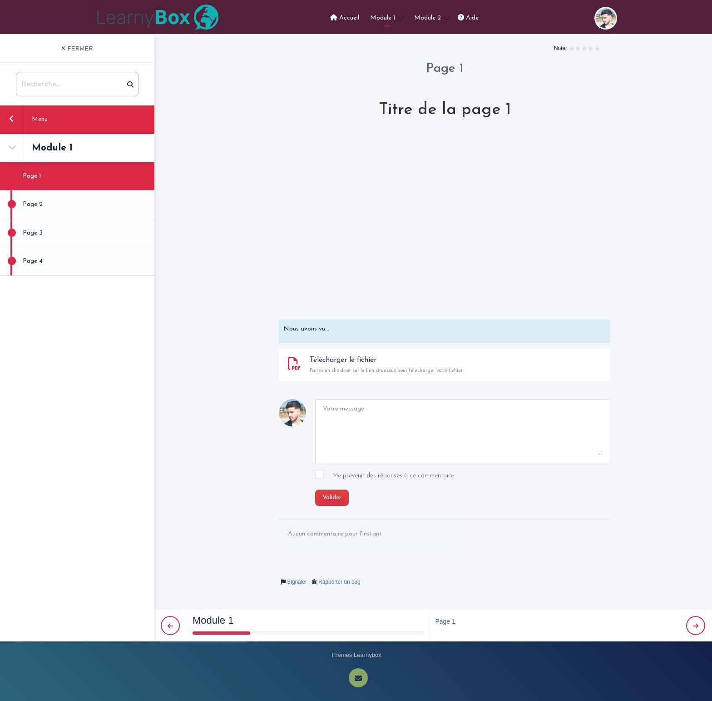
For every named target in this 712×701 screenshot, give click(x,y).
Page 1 (20, 176)
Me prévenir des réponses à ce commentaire (384, 476)
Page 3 (21, 233)
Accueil (344, 17)
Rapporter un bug (339, 582)
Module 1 (387, 17)
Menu (24, 118)
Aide (468, 17)
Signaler (297, 582)
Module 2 (432, 17)
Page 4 (21, 261)
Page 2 (21, 204)
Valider (331, 497)
